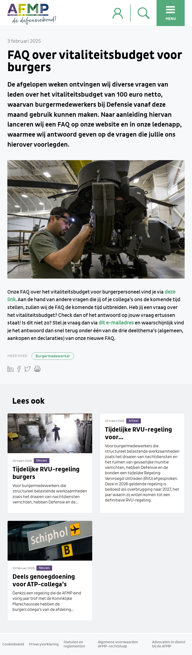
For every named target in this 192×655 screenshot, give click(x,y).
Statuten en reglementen (74, 644)
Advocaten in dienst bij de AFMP (168, 644)
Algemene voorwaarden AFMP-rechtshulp (118, 644)
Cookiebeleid (13, 644)
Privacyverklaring (44, 644)
